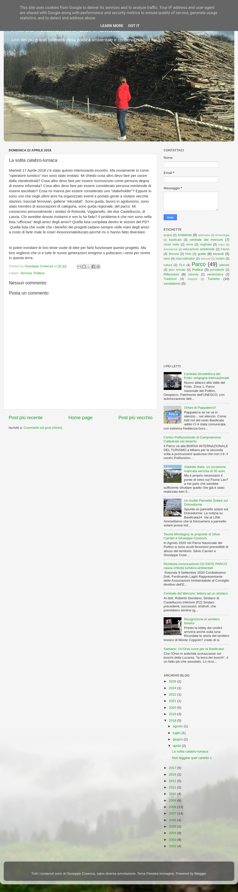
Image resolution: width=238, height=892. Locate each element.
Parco (199, 264)
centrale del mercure (206, 240)
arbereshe (204, 235)
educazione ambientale (199, 249)
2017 (173, 768)
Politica (39, 273)
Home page (80, 417)
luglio (177, 733)
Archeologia (222, 235)
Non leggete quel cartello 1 (192, 758)
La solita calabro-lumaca (190, 751)
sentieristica (215, 274)
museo (220, 258)
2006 (173, 820)
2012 (173, 781)
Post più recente (26, 417)
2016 (173, 774)
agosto (178, 726)
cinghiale (206, 244)
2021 (173, 701)
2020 (173, 707)
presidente (217, 269)
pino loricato (177, 269)
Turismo (214, 279)
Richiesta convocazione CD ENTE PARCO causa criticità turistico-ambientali (195, 566)
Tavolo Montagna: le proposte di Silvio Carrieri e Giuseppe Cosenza (192, 536)
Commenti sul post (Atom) (43, 428)
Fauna (225, 249)
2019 (173, 714)
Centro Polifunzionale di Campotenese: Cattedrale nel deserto (193, 439)
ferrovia (26, 273)
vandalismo (172, 283)
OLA (182, 265)
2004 (173, 833)
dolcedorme (171, 249)
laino (167, 258)
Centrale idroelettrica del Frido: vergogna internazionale (206, 376)
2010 (173, 794)
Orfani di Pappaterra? (200, 407)
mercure (206, 258)
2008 (173, 807)
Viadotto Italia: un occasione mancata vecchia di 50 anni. (205, 469)
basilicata (175, 240)
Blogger (200, 873)
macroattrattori (185, 258)
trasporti (192, 278)
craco (221, 244)
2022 (173, 694)
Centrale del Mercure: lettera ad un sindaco (196, 593)
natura (168, 265)
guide (202, 254)
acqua (168, 235)
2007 (173, 813)
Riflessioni (171, 274)
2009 (173, 800)
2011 (173, 787)
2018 (173, 720)
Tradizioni (170, 279)
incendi (218, 254)
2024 (173, 688)
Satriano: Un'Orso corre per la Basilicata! (194, 649)
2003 (173, 839)
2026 (173, 681)
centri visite (171, 244)
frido (188, 254)
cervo (189, 244)
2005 (173, 826)
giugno (178, 739)
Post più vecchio (135, 417)
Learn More (111, 26)
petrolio (224, 265)
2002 (173, 846)
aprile (177, 746)
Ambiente (185, 235)
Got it (134, 26)
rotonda (193, 274)
